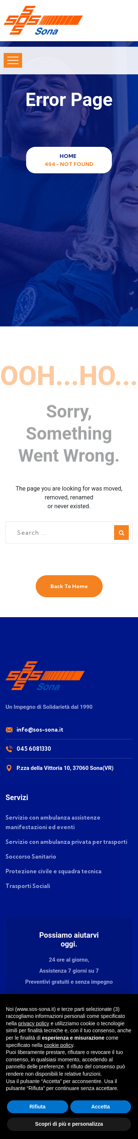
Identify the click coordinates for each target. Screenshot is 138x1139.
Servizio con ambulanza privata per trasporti (66, 841)
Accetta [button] (100, 1107)
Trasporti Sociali (28, 885)
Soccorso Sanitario (31, 856)
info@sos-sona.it (40, 729)
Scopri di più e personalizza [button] (69, 1124)
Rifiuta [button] (37, 1107)
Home (69, 156)
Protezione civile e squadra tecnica (54, 871)
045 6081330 (34, 748)
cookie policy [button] (58, 1045)
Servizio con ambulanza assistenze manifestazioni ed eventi (53, 822)
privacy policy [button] (33, 1023)
